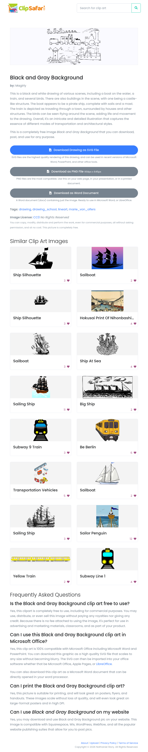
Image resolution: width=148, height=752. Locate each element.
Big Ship (87, 404)
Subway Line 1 (92, 576)
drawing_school (44, 209)
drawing (25, 209)
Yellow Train (24, 576)
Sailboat (88, 275)
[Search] (104, 8)
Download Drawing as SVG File (74, 150)
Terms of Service (128, 743)
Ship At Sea (90, 361)
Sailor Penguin (93, 533)
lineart (63, 209)
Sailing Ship (24, 404)
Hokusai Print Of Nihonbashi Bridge (112, 318)
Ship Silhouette (27, 275)
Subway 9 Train (27, 447)
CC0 (36, 217)
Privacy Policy (108, 743)
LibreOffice (104, 664)
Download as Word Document (73, 193)
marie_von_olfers (82, 209)
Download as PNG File (74, 171)
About (84, 743)
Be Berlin (88, 447)
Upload (94, 743)
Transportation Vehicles (35, 490)
